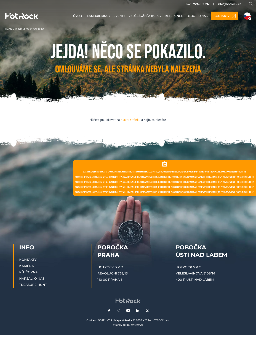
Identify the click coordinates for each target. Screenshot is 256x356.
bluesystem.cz (134, 324)
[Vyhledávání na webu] (250, 4)
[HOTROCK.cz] (21, 16)
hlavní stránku (130, 120)
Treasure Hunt (33, 285)
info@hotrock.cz (229, 4)
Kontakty (27, 259)
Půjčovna (28, 272)
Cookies (91, 320)
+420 (197, 4)
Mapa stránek (122, 320)
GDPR (101, 320)
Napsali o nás (31, 278)
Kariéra (26, 266)
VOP (109, 320)
